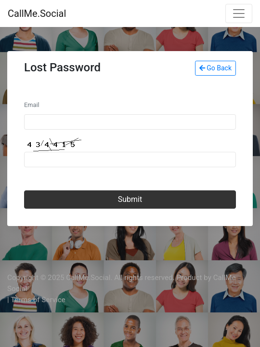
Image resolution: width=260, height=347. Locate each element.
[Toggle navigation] (238, 13)
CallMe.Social (37, 13)
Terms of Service (38, 299)
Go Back (215, 68)
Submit (130, 199)
